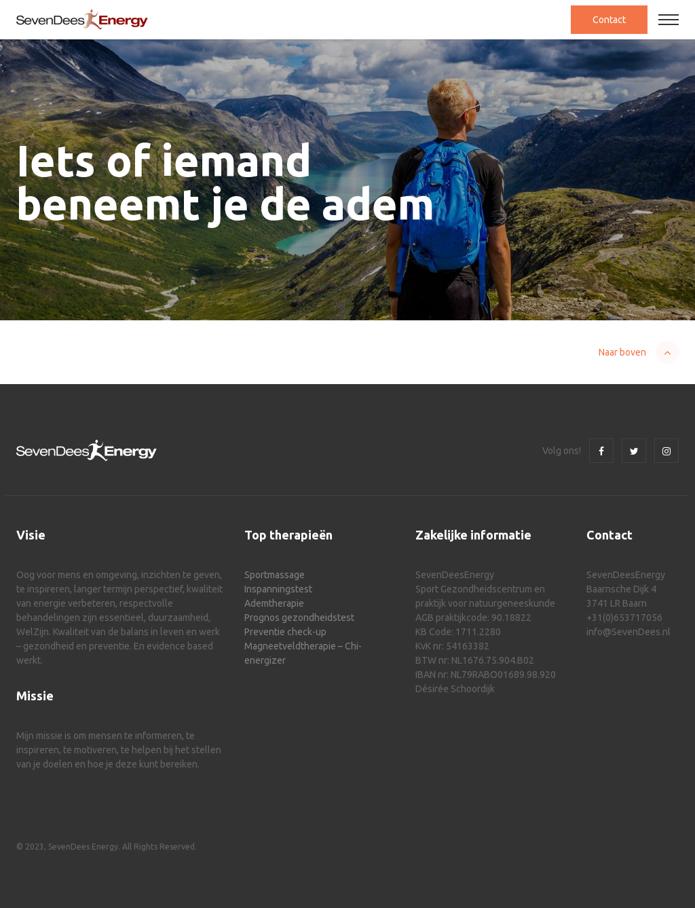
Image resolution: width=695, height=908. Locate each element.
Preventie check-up (285, 631)
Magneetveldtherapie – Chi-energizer (303, 653)
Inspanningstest (278, 589)
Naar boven (622, 352)
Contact (609, 19)
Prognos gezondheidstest (299, 617)
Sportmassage (274, 574)
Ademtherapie (274, 603)
